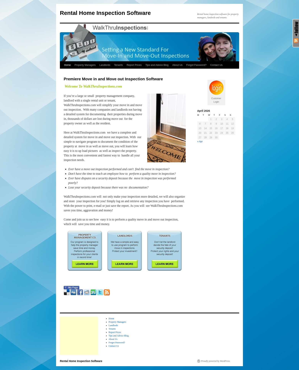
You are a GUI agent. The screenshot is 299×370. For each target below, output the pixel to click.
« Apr (200, 141)
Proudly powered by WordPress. (215, 361)
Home (67, 65)
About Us (177, 65)
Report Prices (134, 65)
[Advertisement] (79, 336)
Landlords (104, 65)
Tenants (118, 65)
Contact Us (216, 65)
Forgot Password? (196, 65)
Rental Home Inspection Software (105, 13)
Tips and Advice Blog (157, 65)
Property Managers (85, 65)
